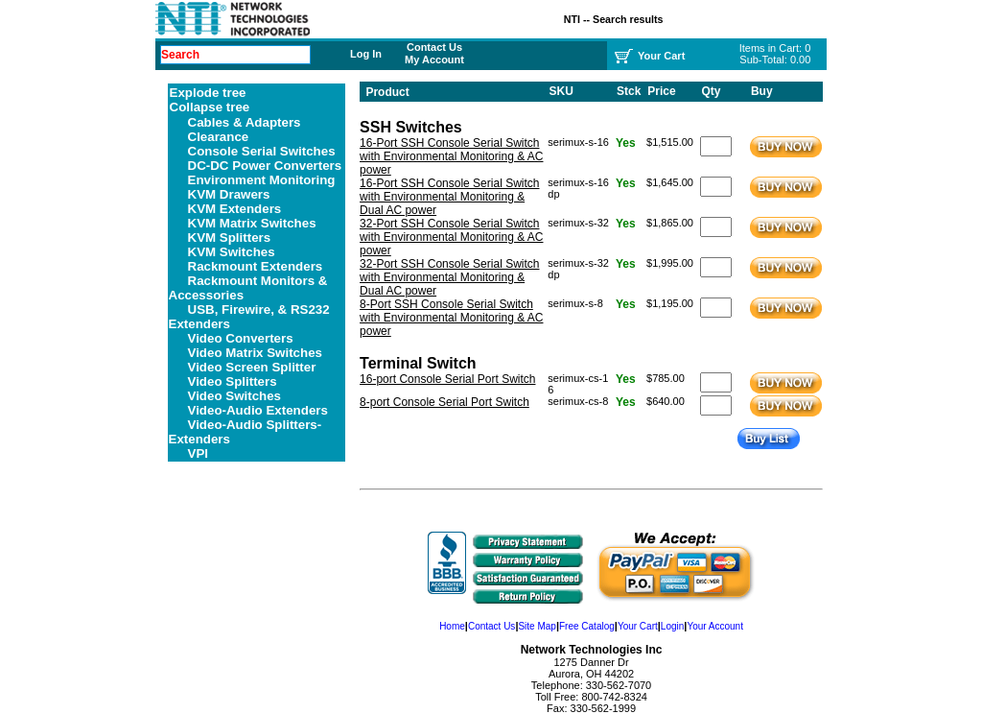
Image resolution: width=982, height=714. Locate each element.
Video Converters (240, 338)
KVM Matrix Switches (252, 223)
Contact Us (434, 47)
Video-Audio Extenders (258, 410)
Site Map (536, 626)
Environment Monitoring (262, 180)
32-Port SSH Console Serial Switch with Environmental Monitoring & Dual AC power (449, 277)
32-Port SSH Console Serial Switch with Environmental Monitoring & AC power (451, 237)
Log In (366, 54)
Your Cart (638, 626)
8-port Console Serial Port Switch (444, 402)
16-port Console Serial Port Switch (447, 379)
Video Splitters (232, 381)
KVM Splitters (229, 237)
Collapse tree (210, 107)
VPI (198, 453)
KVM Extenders (235, 209)
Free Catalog (587, 626)
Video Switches (235, 396)
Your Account (715, 626)
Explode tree (208, 92)
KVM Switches (231, 252)
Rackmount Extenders (255, 266)
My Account (434, 59)
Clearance (218, 137)
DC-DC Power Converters (265, 165)
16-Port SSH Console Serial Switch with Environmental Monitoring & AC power (451, 156)
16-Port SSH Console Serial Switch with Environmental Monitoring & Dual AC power (449, 197)
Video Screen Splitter (252, 367)
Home (452, 626)
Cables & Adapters (244, 122)
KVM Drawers (229, 194)
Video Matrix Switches (255, 352)
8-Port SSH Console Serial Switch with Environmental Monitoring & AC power (451, 318)
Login (672, 626)
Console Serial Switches (262, 151)
